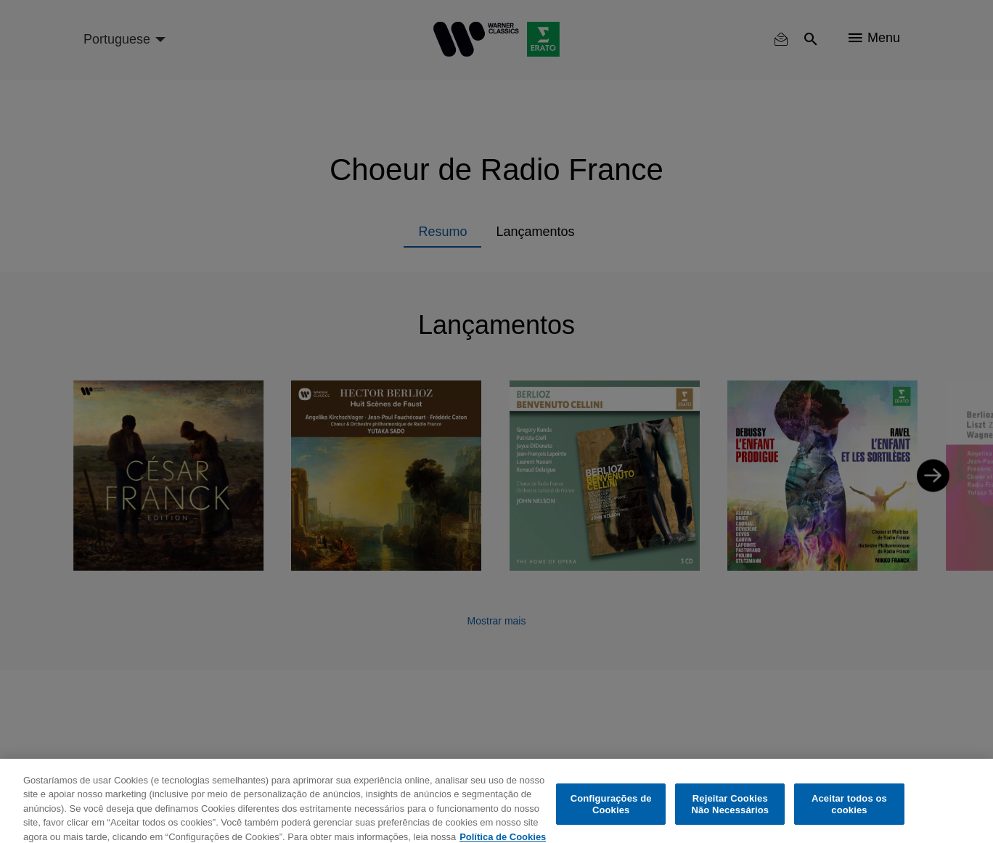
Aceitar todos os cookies (849, 812)
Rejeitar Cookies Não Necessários (730, 812)
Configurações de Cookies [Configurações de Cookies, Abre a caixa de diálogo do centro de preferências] (611, 812)
